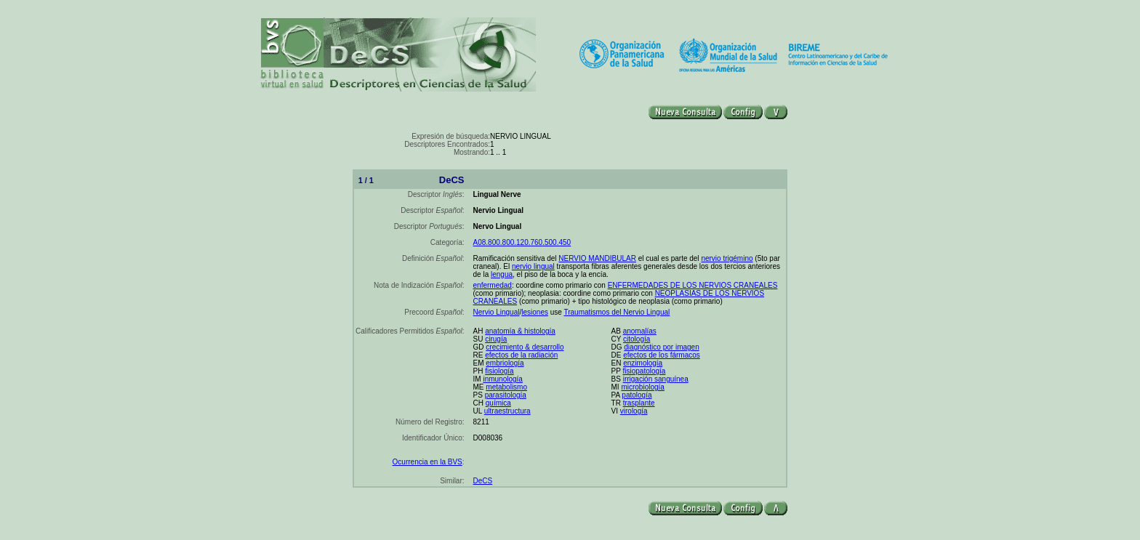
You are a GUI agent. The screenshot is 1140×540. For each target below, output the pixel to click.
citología (636, 339)
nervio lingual (533, 266)
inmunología (502, 379)
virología (634, 411)
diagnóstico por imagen (661, 347)
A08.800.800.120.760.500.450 (522, 242)
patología (636, 395)
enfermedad (492, 285)
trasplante (639, 403)
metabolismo (506, 387)
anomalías (640, 331)
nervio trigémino (726, 258)
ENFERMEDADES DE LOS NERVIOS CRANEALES (693, 285)
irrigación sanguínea (656, 379)
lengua (502, 274)
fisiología (499, 371)
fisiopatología (643, 371)
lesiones (534, 312)
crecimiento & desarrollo (524, 347)
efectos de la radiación (521, 355)
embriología (504, 363)
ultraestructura (507, 411)
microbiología (642, 387)
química (498, 403)
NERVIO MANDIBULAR (597, 258)
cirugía (496, 339)
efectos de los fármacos (661, 355)
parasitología (505, 395)
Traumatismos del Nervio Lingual (616, 312)
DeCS (483, 481)
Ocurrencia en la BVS (427, 462)
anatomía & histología (520, 331)
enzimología (642, 363)
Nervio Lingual (496, 312)
